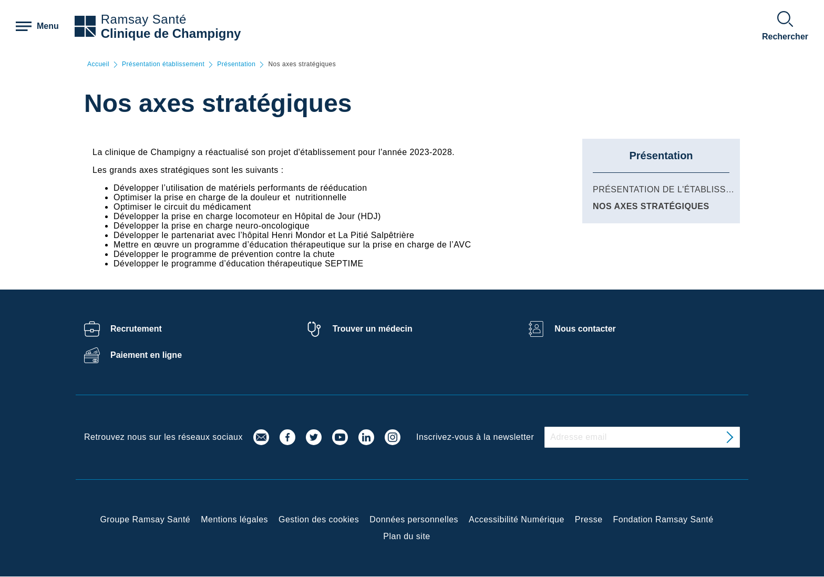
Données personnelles (413, 519)
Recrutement (136, 328)
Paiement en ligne (146, 355)
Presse (589, 519)
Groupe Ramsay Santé (145, 519)
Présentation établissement (163, 64)
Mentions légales (234, 519)
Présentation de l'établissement (674, 189)
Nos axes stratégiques (651, 206)
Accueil (98, 64)
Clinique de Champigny (171, 33)
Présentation (236, 64)
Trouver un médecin (373, 328)
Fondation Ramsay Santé (663, 519)
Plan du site (406, 536)
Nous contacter (584, 328)
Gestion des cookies (319, 519)
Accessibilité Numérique (516, 519)
